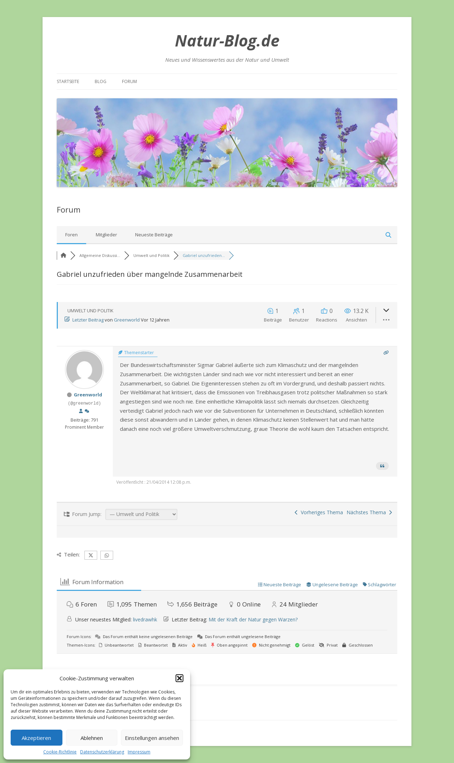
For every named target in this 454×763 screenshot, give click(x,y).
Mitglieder (106, 234)
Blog (100, 81)
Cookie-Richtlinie (60, 752)
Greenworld (127, 320)
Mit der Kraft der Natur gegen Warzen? (253, 619)
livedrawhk (145, 619)
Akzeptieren (36, 737)
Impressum (139, 752)
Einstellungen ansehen (152, 737)
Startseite (68, 81)
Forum (129, 81)
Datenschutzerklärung (102, 752)
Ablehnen (92, 737)
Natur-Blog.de (227, 40)
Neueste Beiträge (154, 234)
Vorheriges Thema (319, 512)
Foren (71, 234)
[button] (179, 678)
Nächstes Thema (369, 512)
